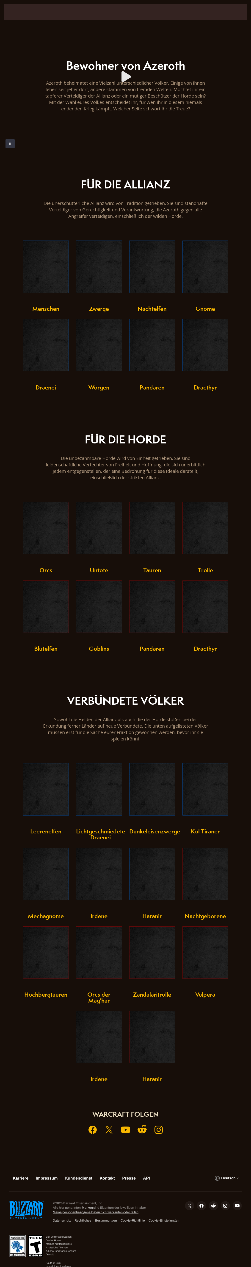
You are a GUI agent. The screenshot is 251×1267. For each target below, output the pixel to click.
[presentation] (17, 12)
